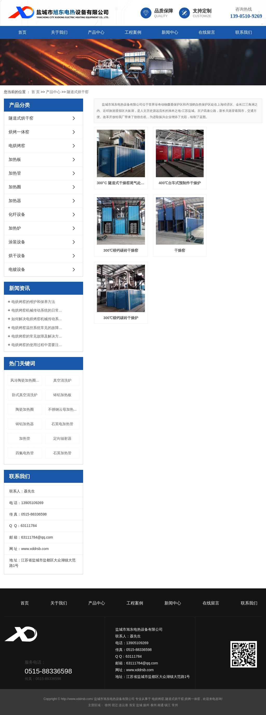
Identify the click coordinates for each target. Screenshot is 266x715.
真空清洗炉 (62, 380)
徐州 (108, 705)
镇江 (167, 705)
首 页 (35, 92)
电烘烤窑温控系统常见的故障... (36, 328)
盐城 (139, 705)
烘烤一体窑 (19, 132)
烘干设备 (17, 255)
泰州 (153, 705)
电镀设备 (17, 269)
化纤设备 (17, 214)
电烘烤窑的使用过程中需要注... (36, 345)
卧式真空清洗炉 (24, 395)
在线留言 (206, 32)
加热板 (15, 159)
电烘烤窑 (17, 145)
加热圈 (15, 187)
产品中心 (96, 32)
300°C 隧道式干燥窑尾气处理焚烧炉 (120, 182)
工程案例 (133, 32)
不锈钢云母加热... (62, 409)
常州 (175, 705)
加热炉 (15, 228)
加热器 (15, 200)
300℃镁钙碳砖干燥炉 (178, 248)
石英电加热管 (62, 424)
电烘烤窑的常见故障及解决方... (36, 336)
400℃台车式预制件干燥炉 (178, 182)
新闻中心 (170, 32)
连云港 (123, 705)
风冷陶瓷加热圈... (24, 380)
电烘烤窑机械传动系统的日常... (36, 310)
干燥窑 (120, 248)
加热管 (15, 173)
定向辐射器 (62, 438)
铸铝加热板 (62, 395)
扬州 (146, 705)
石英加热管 (62, 453)
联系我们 (243, 32)
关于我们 (59, 32)
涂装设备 (17, 242)
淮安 (132, 705)
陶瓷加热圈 (25, 409)
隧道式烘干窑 (78, 92)
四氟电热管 (25, 453)
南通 (160, 705)
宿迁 (115, 705)
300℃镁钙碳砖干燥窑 (235, 182)
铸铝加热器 (25, 424)
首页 (22, 32)
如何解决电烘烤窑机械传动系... (36, 319)
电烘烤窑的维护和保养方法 (33, 302)
